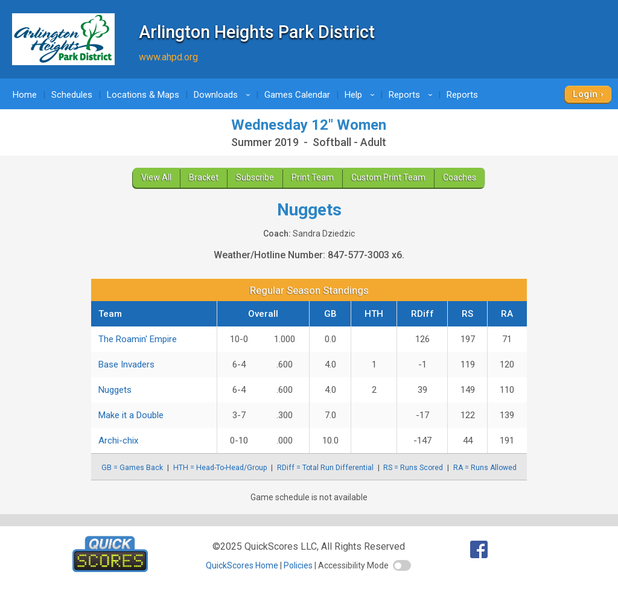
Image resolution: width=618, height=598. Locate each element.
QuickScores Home (242, 565)
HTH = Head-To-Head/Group (220, 467)
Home (25, 94)
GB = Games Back (132, 467)
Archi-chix (118, 440)
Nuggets (115, 389)
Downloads (224, 94)
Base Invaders (126, 364)
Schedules (71, 94)
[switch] (402, 565)
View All (156, 177)
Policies (298, 565)
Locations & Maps (143, 94)
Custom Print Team (388, 177)
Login (585, 94)
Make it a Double (131, 415)
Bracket (203, 177)
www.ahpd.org (168, 57)
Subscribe (255, 177)
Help (361, 94)
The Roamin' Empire (137, 339)
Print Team (312, 177)
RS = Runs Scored (413, 467)
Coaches (459, 177)
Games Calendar (297, 94)
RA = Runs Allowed (485, 467)
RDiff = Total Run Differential (325, 467)
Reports (412, 94)
